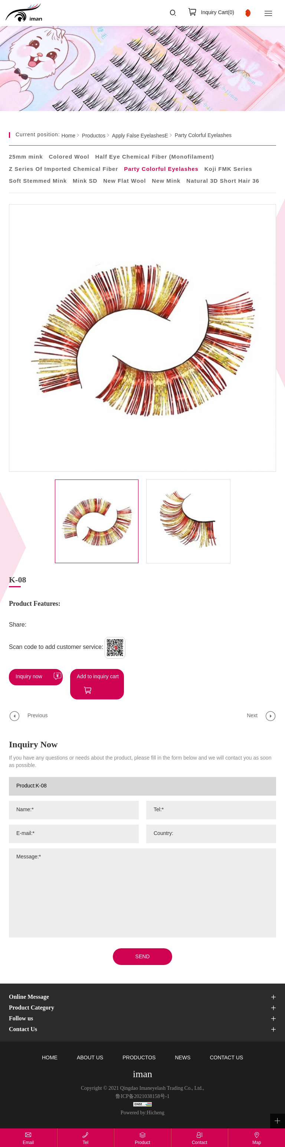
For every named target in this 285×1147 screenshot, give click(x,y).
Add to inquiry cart (98, 677)
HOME (50, 1058)
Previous (37, 716)
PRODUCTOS (138, 1058)
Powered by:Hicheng (142, 1113)
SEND (142, 957)
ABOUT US (90, 1058)
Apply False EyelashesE (140, 136)
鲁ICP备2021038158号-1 (142, 1096)
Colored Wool (69, 157)
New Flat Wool (124, 181)
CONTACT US (226, 1058)
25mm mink (26, 157)
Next (252, 716)
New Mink (166, 181)
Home (68, 136)
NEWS (182, 1058)
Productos (93, 136)
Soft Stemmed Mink (38, 181)
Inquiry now (29, 677)
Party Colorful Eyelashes (203, 136)
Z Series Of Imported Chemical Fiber (63, 169)
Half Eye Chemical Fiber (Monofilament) (154, 157)
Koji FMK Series (228, 169)
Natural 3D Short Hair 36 (222, 181)
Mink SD (85, 181)
